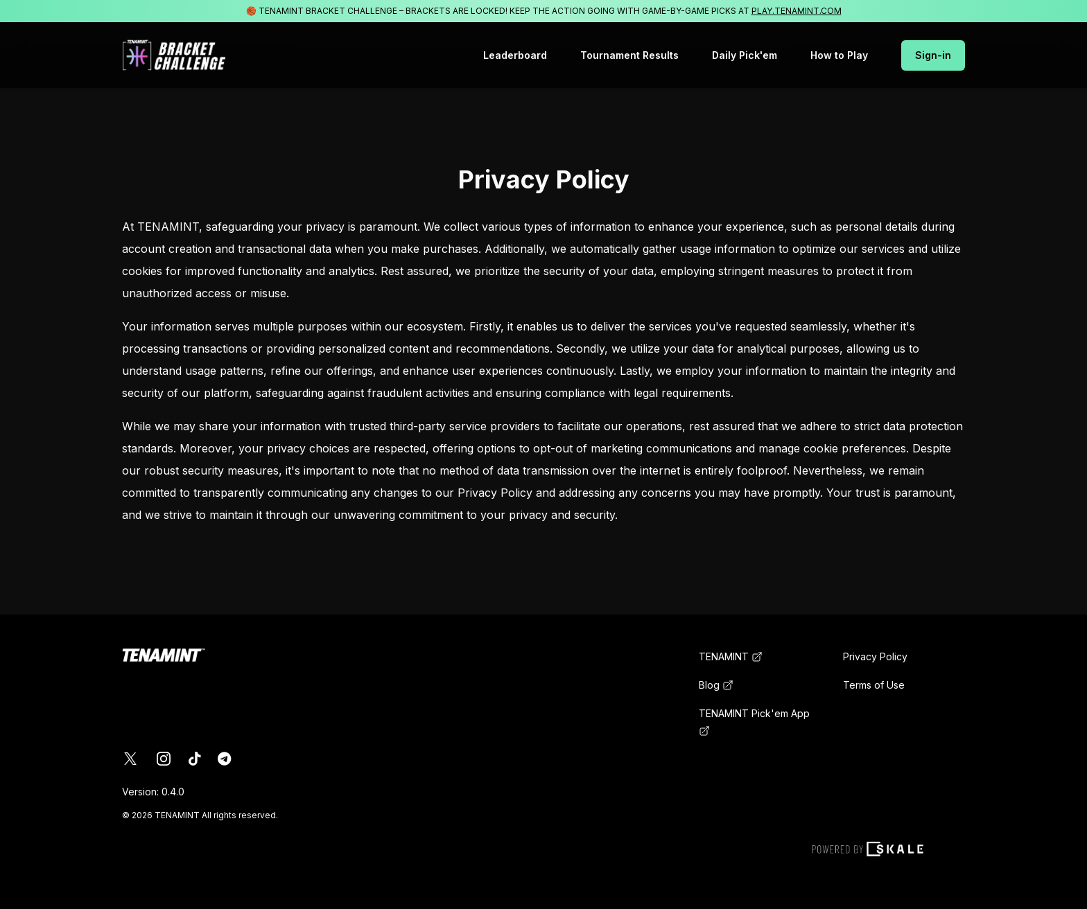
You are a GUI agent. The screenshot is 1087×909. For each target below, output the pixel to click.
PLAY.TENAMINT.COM (796, 11)
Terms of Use (874, 685)
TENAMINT (731, 656)
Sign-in (933, 55)
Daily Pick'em (744, 55)
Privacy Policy (875, 656)
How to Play (839, 55)
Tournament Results (629, 55)
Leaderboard (515, 55)
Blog (716, 685)
